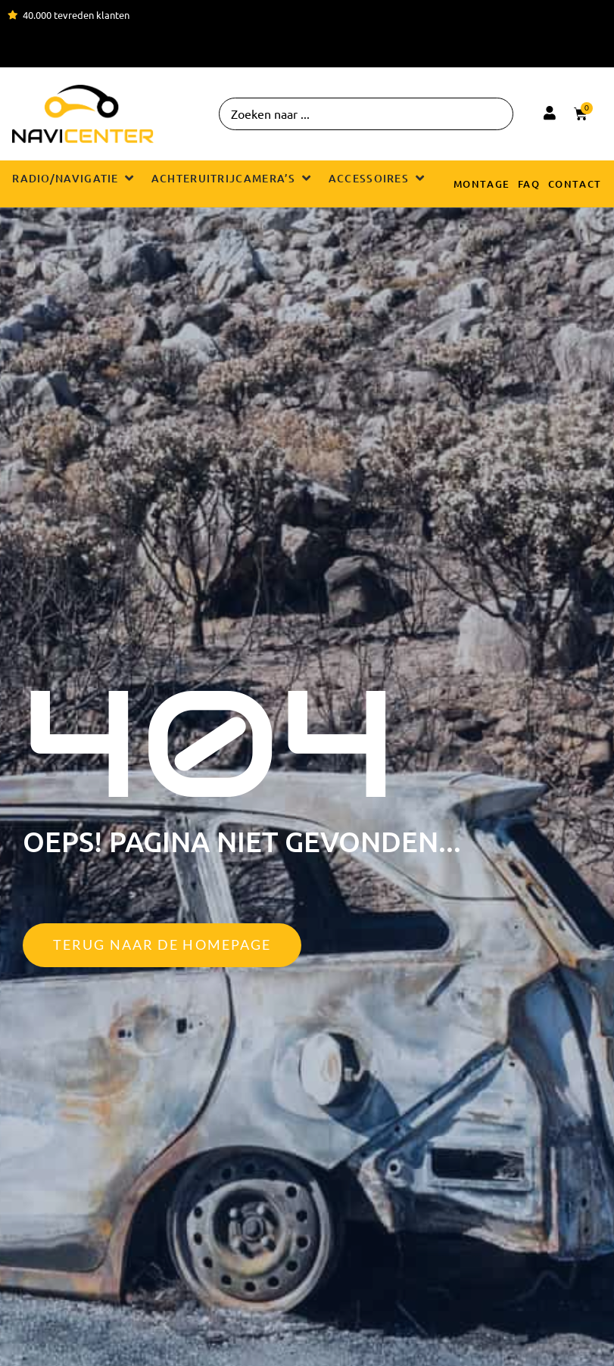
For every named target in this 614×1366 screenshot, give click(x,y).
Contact (575, 184)
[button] (74, 178)
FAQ (529, 184)
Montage (481, 184)
